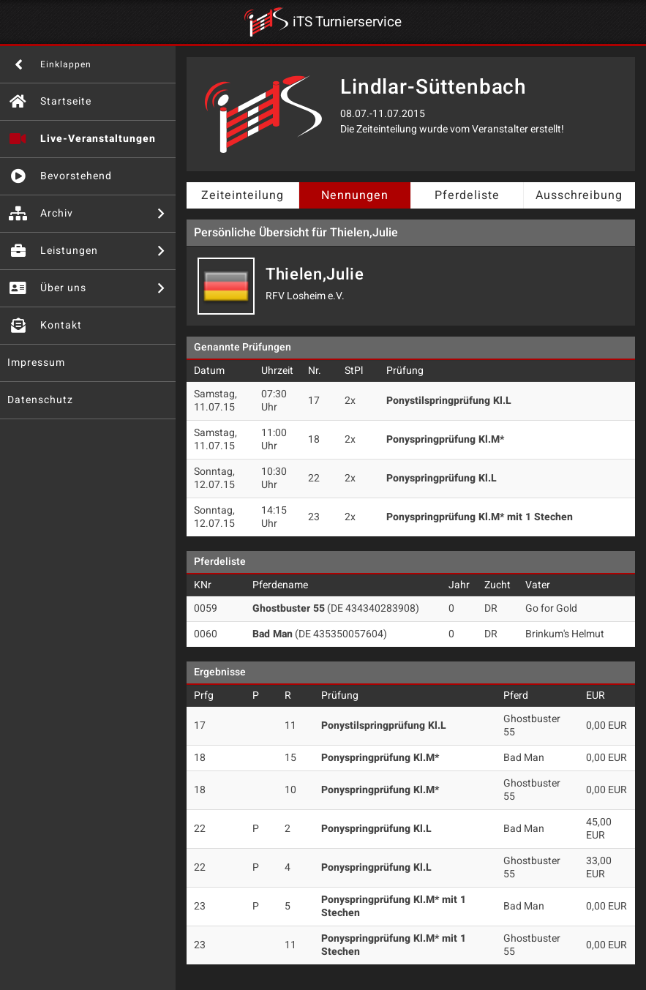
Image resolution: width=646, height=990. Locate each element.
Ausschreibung (579, 195)
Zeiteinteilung (242, 195)
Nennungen (354, 195)
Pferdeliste (467, 195)
